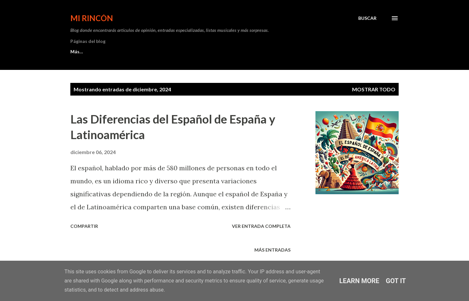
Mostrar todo (373, 89)
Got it (396, 281)
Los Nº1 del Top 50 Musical (99, 51)
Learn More (359, 281)
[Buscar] (367, 18)
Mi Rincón (91, 18)
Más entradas (272, 250)
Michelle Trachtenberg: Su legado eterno (191, 51)
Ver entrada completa (261, 226)
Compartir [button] (84, 226)
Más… (261, 51)
